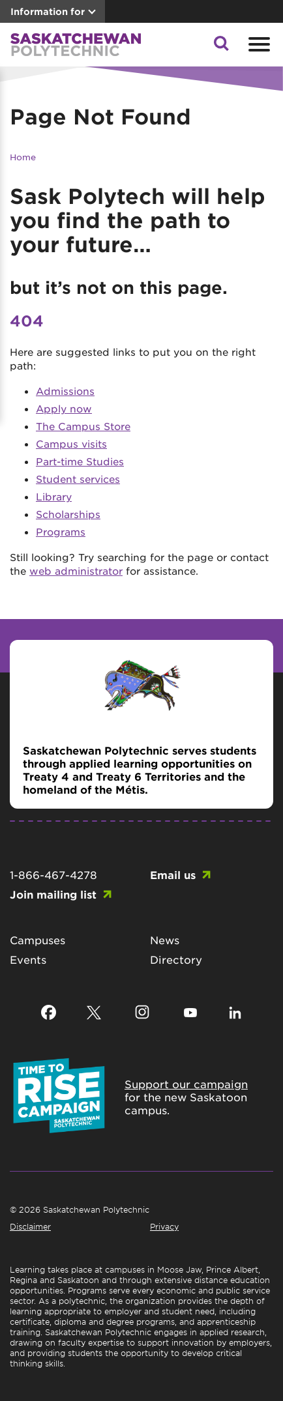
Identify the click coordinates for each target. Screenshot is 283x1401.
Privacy (164, 1226)
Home (23, 156)
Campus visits (71, 443)
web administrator (76, 570)
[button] (221, 46)
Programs (60, 531)
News (164, 939)
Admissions (65, 390)
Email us (173, 874)
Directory (176, 959)
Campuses (37, 939)
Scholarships (68, 514)
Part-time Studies (80, 461)
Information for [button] (47, 11)
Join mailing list (53, 894)
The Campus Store (83, 426)
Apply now (64, 408)
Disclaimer (30, 1226)
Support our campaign (186, 1083)
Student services (78, 478)
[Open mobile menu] (257, 44)
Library (54, 496)
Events (28, 959)
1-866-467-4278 (53, 874)
